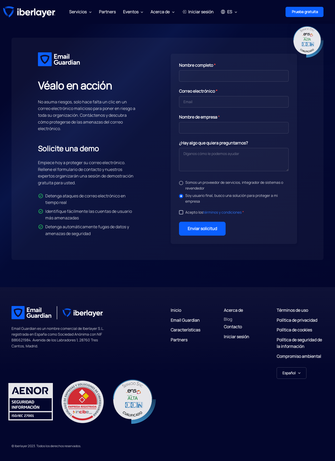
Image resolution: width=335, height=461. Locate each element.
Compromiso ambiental (299, 356)
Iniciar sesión (198, 12)
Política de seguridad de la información (299, 343)
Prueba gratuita (304, 11)
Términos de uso (292, 310)
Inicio (176, 310)
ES (226, 12)
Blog (228, 319)
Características (185, 330)
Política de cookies (294, 330)
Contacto (233, 327)
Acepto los (214, 212)
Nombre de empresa (198, 117)
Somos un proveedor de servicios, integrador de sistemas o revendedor (234, 185)
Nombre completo (197, 65)
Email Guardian (185, 320)
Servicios (78, 12)
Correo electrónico (198, 91)
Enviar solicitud (202, 228)
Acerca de (160, 12)
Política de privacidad (297, 320)
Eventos (130, 12)
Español (288, 372)
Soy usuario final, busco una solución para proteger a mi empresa (231, 198)
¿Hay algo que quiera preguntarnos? (213, 143)
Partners (107, 12)
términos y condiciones (222, 212)
